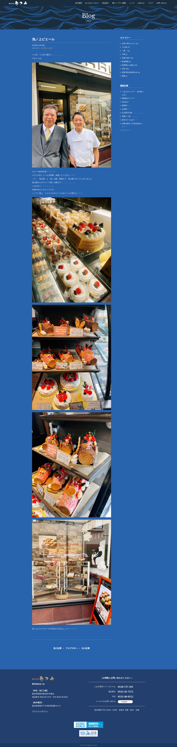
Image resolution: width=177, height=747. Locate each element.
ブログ (150, 3)
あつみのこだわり (92, 3)
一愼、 (126, 51)
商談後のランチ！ (128, 98)
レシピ (131, 3)
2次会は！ (125, 102)
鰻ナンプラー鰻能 (119, 3)
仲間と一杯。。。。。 (130, 116)
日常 (125, 69)
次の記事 (86, 648)
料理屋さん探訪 (47, 48)
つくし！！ (126, 130)
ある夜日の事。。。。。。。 (133, 113)
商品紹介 (105, 3)
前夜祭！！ (126, 105)
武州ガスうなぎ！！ (129, 120)
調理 (124, 76)
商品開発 (126, 61)
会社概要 (78, 3)
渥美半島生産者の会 (131, 72)
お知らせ (141, 3)
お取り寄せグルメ (130, 43)
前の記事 (57, 648)
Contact (124, 702)
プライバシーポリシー (40, 711)
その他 (126, 47)
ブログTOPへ (71, 648)
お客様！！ (126, 109)
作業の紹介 (127, 58)
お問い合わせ (161, 3)
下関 (124, 54)
